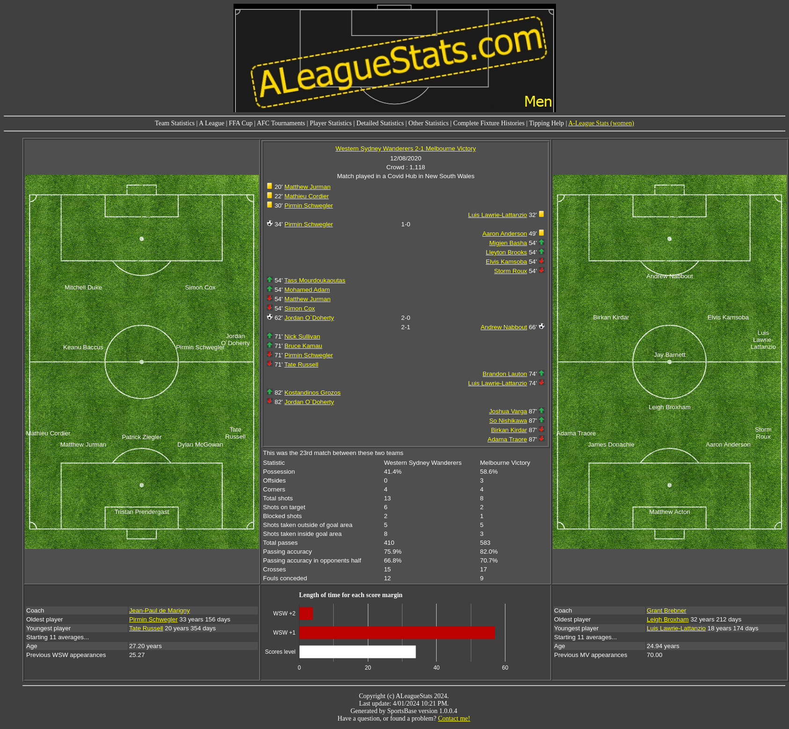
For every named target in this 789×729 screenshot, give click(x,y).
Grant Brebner (666, 610)
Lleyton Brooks (506, 252)
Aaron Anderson (504, 233)
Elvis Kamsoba (506, 261)
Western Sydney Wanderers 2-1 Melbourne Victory (406, 148)
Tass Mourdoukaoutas (315, 280)
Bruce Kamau (303, 345)
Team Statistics (175, 123)
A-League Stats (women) (601, 123)
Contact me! (454, 718)
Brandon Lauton (504, 373)
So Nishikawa (508, 420)
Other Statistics (429, 123)
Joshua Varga (508, 411)
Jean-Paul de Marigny (159, 610)
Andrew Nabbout (504, 327)
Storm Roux (510, 270)
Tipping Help (546, 123)
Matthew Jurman (308, 186)
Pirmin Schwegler (309, 205)
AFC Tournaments (281, 123)
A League (211, 123)
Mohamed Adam (307, 289)
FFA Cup (241, 123)
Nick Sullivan (302, 336)
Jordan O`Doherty (309, 317)
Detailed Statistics (380, 123)
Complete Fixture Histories (489, 123)
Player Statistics (331, 123)
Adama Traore (507, 439)
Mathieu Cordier (307, 196)
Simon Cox (300, 308)
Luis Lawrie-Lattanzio (497, 214)
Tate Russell (302, 364)
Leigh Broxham (668, 619)
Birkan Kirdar (509, 429)
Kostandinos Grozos (313, 392)
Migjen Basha (508, 242)
